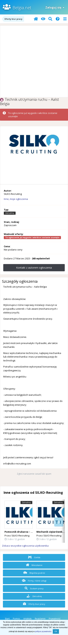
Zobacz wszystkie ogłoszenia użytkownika (25, 545)
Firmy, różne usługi (34, 580)
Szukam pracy (34, 588)
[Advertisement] (34, 61)
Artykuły (27, 618)
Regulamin (40, 618)
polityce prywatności (43, 631)
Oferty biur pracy (34, 603)
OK (56, 631)
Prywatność (55, 618)
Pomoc (16, 618)
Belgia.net (22, 7)
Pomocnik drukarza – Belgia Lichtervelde (29, 531)
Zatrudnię (34, 596)
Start (7, 618)
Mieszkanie (34, 565)
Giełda (34, 557)
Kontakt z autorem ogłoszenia (34, 267)
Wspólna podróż (34, 572)
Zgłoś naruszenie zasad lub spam (34, 473)
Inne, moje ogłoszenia (16, 199)
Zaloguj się (54, 7)
